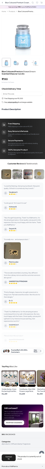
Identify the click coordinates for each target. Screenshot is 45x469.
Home (4, 11)
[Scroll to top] (41, 453)
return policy (13, 102)
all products (6, 444)
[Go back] (2, 2)
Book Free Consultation (14, 422)
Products (12, 11)
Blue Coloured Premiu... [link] (26, 11)
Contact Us (8, 458)
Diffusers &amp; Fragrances (20, 444)
